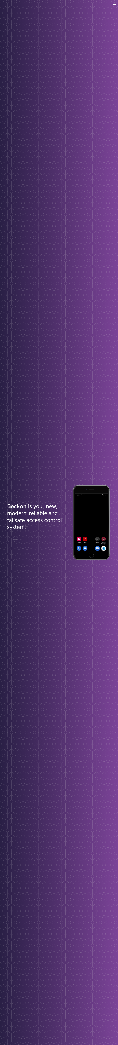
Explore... (17, 539)
